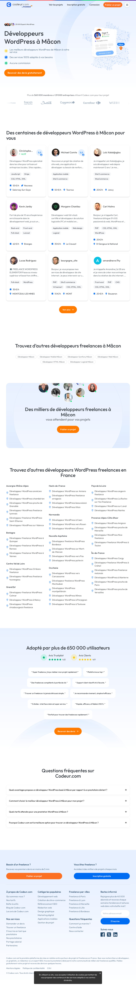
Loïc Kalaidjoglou (112, 152)
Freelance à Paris (77, 896)
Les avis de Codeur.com (17, 911)
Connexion (94, 4)
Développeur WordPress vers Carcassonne (66, 575)
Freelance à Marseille (79, 904)
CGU (49, 968)
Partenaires (12, 945)
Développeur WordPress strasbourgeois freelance (21, 606)
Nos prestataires (14, 938)
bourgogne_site (69, 260)
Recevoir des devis (68, 731)
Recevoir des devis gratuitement (25, 72)
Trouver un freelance (16, 927)
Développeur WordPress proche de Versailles (111, 591)
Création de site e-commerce (51, 900)
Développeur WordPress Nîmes (67, 595)
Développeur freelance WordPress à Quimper (26, 540)
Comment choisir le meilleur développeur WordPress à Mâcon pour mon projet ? (68, 800)
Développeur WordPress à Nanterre (111, 577)
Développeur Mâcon (26, 357)
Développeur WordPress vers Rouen (69, 524)
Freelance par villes (79, 891)
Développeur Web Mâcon (108, 357)
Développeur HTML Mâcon (54, 362)
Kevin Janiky (25, 206)
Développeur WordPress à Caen (67, 520)
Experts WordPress (27, 24)
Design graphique (46, 911)
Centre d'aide (75, 927)
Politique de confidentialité (34, 968)
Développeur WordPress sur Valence (26, 525)
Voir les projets (56, 4)
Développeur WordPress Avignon (110, 523)
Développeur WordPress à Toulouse (68, 604)
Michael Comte (69, 152)
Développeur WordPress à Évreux (68, 528)
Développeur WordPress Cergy (109, 558)
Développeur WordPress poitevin (67, 560)
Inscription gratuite (76, 4)
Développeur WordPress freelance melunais (111, 572)
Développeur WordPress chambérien (26, 498)
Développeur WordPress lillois (66, 507)
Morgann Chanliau (70, 206)
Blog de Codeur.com (15, 907)
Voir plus (68, 309)
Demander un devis (15, 923)
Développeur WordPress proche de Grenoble (25, 504)
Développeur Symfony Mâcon (80, 357)
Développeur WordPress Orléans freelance (25, 570)
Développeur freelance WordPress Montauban (68, 582)
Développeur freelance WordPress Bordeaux (68, 543)
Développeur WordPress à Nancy (25, 600)
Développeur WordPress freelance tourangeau (25, 578)
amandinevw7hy (111, 260)
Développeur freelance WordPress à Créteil (112, 564)
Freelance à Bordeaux (79, 911)
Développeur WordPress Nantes (110, 510)
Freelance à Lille (77, 907)
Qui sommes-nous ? (15, 896)
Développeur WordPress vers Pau (68, 556)
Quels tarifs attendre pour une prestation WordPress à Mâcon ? (68, 811)
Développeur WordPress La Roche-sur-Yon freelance (111, 500)
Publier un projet (113, 4)
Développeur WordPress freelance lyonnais (25, 512)
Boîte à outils (12, 904)
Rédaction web (45, 907)
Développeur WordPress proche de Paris (111, 583)
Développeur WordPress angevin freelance (110, 493)
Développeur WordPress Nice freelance (108, 536)
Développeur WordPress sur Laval (111, 506)
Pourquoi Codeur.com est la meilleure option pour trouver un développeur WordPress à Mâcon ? (68, 822)
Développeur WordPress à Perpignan (69, 600)
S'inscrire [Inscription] (115, 921)
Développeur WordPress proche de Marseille (111, 529)
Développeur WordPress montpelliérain (63, 590)
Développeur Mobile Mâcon (51, 357)
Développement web (48, 896)
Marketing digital (46, 915)
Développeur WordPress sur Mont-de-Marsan (68, 550)
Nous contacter (76, 931)
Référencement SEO (47, 904)
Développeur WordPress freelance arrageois (68, 497)
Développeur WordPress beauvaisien (69, 503)
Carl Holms (109, 206)
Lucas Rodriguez (27, 260)
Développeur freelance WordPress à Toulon (112, 544)
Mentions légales (13, 968)
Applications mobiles (47, 918)
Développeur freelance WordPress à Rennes (26, 547)
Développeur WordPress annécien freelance (25, 493)
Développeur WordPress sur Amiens (69, 491)
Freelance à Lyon (77, 900)
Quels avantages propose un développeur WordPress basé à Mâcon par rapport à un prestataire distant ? (68, 790)
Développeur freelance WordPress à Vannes (26, 554)
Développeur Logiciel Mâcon (81, 362)
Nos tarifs (10, 900)
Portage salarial (14, 941)
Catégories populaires (49, 891)
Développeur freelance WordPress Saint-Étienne (25, 519)
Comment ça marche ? (79, 923)
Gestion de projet (46, 922)
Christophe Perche (25, 150)
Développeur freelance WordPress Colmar (25, 594)
